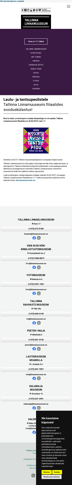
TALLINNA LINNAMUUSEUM (36, 49)
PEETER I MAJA (36, 330)
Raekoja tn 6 (36, 279)
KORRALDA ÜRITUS (36, 65)
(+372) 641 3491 (36, 399)
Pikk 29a (36, 309)
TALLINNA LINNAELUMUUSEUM (36, 219)
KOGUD (36, 73)
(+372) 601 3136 (36, 340)
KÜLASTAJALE (36, 53)
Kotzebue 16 (36, 394)
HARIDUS (36, 61)
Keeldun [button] (57, 472)
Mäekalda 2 (36, 335)
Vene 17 (36, 224)
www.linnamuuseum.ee (25, 180)
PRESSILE (36, 77)
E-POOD (36, 81)
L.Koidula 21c (36, 364)
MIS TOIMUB (36, 57)
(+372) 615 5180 (36, 229)
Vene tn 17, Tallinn (36, 41)
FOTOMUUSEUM (36, 275)
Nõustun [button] (46, 472)
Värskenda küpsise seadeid (12, 1)
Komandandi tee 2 (36, 253)
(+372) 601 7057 (36, 369)
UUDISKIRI (36, 89)
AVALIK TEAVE (36, 69)
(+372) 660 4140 (36, 314)
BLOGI (36, 85)
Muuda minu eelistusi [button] (51, 477)
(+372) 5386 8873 (36, 258)
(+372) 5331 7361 (36, 284)
